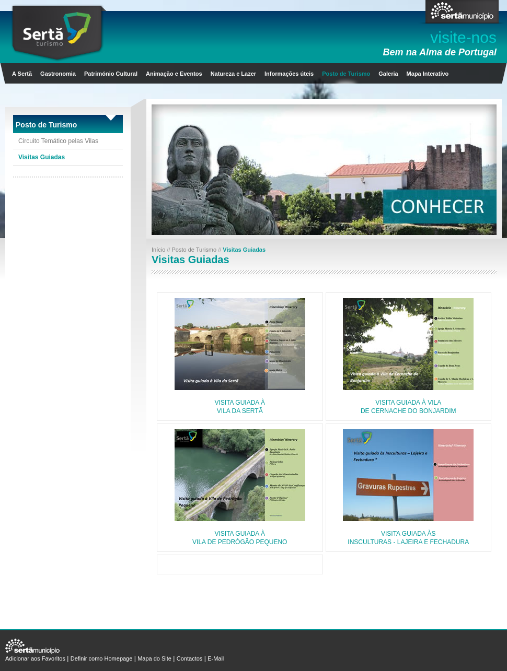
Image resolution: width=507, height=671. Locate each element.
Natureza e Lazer (233, 73)
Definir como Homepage (102, 658)
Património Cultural (110, 73)
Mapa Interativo (428, 73)
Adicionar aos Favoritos (35, 658)
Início (159, 249)
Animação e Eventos (174, 73)
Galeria (388, 73)
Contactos (190, 658)
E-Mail (216, 658)
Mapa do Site (154, 658)
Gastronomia (58, 73)
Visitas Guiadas (41, 157)
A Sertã (22, 73)
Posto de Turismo (346, 73)
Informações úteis (289, 73)
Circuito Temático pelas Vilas (58, 141)
